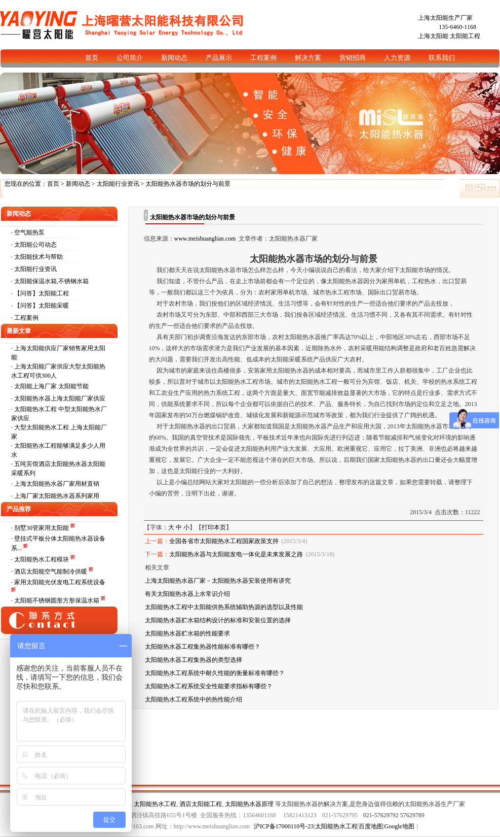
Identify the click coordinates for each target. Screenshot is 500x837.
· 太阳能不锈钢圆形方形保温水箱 (56, 600)
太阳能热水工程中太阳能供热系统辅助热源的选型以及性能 (224, 607)
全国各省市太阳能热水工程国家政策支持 (224, 541)
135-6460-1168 (457, 26)
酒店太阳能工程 (200, 804)
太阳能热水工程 (155, 804)
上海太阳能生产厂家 (445, 17)
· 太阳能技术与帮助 (37, 256)
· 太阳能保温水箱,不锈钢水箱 (50, 281)
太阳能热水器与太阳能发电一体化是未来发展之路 (236, 554)
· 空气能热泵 (28, 232)
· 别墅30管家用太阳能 (40, 527)
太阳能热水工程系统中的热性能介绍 (193, 699)
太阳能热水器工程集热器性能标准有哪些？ (202, 646)
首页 (53, 183)
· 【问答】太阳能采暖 (40, 305)
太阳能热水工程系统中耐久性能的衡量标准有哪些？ (215, 673)
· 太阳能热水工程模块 (40, 559)
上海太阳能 (433, 36)
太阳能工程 (465, 36)
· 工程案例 (25, 317)
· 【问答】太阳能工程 (40, 293)
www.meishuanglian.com (205, 238)
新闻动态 (78, 183)
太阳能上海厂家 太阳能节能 (51, 386)
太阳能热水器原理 (249, 804)
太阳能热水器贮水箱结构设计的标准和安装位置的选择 (218, 620)
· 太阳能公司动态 (34, 244)
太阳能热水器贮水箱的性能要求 (187, 633)
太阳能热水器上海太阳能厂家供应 (59, 398)
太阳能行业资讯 (118, 183)
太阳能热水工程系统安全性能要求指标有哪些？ (209, 686)
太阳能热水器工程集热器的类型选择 (193, 659)
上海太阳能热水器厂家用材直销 (56, 483)
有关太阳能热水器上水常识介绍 (187, 593)
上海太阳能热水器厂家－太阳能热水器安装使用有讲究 (218, 580)
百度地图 (371, 826)
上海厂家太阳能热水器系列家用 (56, 495)
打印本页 (214, 527)
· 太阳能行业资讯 (34, 269)
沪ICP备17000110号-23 (284, 826)
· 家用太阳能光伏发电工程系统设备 (58, 582)
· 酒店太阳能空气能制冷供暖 (50, 571)
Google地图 (399, 826)
